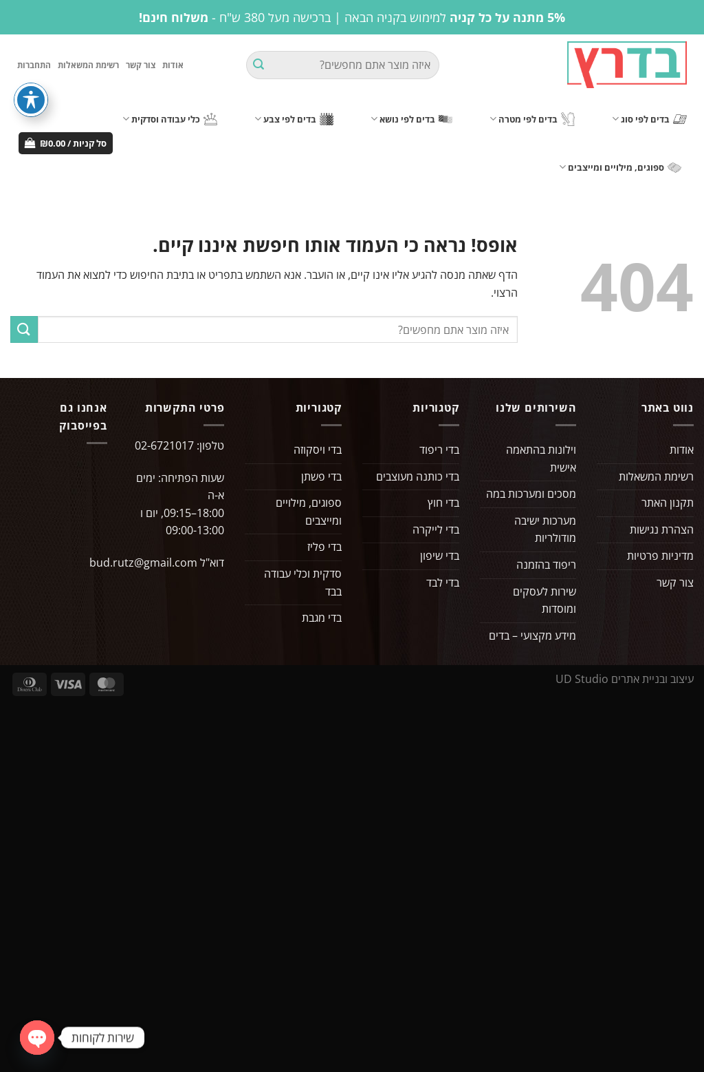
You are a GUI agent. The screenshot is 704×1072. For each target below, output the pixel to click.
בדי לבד (442, 582)
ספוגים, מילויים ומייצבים (620, 167)
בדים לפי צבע (293, 118)
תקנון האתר (667, 502)
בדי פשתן (321, 476)
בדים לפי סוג (649, 118)
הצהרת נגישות (662, 529)
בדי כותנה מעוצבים (417, 476)
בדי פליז (324, 546)
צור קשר (140, 65)
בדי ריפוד (439, 449)
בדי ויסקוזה (318, 449)
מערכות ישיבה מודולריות (545, 529)
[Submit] (258, 65)
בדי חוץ (443, 502)
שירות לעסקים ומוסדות (544, 600)
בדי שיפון (439, 555)
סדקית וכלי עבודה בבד (303, 582)
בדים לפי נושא (411, 118)
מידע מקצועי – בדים (532, 635)
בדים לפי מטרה (532, 119)
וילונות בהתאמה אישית (541, 458)
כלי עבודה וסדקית (169, 118)
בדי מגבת (322, 617)
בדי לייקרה (435, 529)
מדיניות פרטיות (660, 555)
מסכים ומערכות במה (531, 493)
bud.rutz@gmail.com (143, 562)
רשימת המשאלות (88, 65)
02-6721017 (164, 445)
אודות (173, 65)
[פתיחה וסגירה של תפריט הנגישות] (30, 99)
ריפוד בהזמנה (546, 564)
